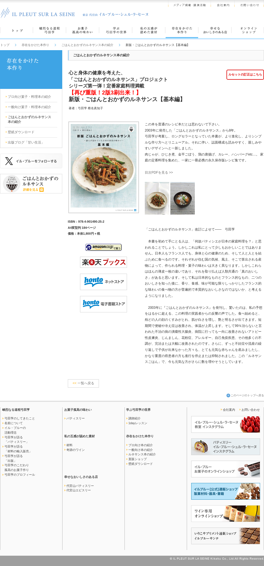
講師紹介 (134, 418)
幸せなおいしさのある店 (81, 476)
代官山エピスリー (78, 490)
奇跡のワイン (75, 449)
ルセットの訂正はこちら (245, 74)
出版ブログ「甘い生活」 (26, 142)
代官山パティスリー (80, 485)
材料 (69, 445)
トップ (4, 45)
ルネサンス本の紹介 (142, 454)
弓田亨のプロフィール (19, 474)
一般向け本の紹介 (140, 449)
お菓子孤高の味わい (78, 409)
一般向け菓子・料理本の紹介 (29, 107)
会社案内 (229, 409)
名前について (13, 423)
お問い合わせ (250, 409)
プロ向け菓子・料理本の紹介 (29, 97)
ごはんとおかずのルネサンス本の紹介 (87, 45)
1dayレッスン (137, 423)
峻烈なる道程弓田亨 (16, 409)
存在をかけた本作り (35, 45)
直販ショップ (137, 459)
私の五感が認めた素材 (79, 436)
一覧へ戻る (83, 383)
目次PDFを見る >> (159, 172)
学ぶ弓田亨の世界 (138, 409)
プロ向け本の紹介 (140, 445)
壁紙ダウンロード (21, 132)
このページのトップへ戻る (247, 395)
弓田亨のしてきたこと (19, 418)
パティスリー (75, 418)
